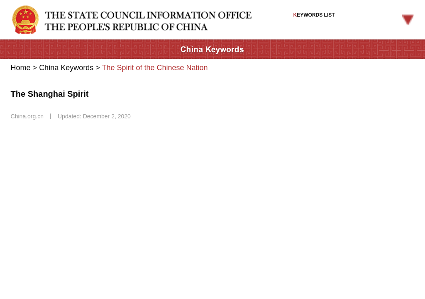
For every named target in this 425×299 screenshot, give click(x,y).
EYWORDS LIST (354, 18)
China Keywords (66, 68)
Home (21, 68)
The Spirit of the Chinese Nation (155, 68)
